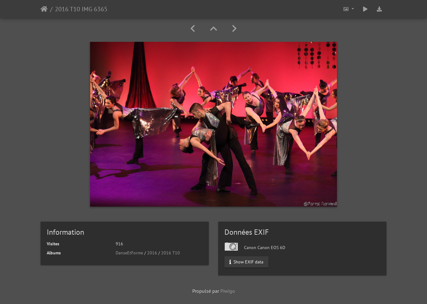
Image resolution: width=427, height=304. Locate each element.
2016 (152, 253)
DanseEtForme (129, 253)
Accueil (44, 9)
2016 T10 (170, 253)
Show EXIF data (246, 262)
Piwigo (227, 291)
